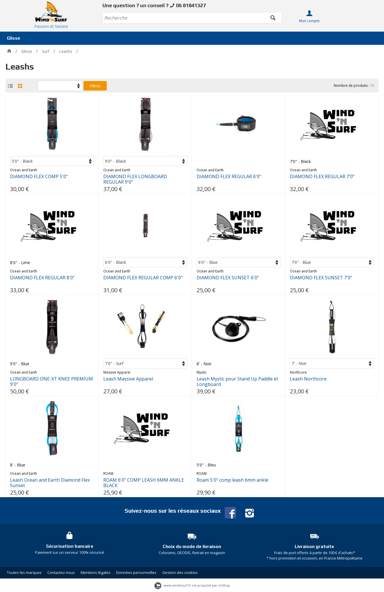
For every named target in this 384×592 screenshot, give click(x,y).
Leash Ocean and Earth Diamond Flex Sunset (50, 482)
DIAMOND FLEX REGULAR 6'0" (229, 176)
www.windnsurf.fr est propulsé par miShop (192, 585)
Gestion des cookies (180, 572)
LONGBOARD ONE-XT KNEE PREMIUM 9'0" (51, 381)
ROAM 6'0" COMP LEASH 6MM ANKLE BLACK (143, 482)
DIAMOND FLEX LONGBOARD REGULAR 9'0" (135, 179)
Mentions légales (95, 572)
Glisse (13, 38)
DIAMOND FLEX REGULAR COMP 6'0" (143, 277)
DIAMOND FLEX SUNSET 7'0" (321, 277)
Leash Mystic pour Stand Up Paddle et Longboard (237, 381)
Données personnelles (136, 572)
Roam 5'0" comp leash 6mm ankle (232, 480)
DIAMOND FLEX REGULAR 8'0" (42, 277)
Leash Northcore (308, 379)
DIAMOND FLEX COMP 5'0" (39, 176)
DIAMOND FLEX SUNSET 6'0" (228, 277)
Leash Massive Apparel (128, 379)
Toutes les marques (24, 572)
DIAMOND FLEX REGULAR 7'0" (322, 176)
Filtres (95, 86)
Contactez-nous (61, 572)
